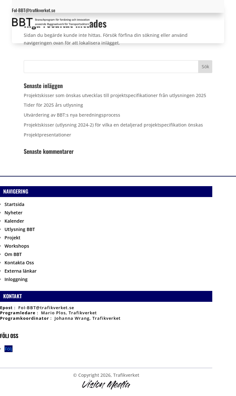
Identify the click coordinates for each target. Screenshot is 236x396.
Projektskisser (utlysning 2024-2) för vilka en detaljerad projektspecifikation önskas (113, 125)
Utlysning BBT (19, 229)
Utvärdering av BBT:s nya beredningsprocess (72, 115)
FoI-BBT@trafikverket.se (46, 307)
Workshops (16, 246)
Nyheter (13, 213)
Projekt (12, 238)
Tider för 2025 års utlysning (53, 105)
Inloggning (16, 279)
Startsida (14, 204)
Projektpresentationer (47, 135)
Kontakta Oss (19, 263)
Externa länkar (20, 271)
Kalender (14, 221)
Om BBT (13, 254)
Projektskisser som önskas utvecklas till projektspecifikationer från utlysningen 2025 (115, 95)
